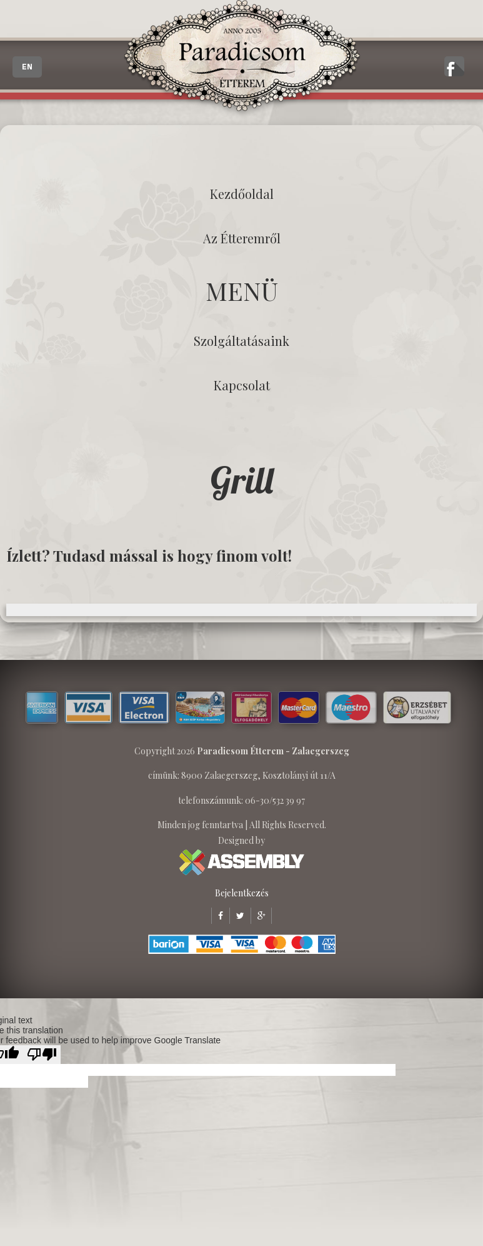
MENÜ (242, 290)
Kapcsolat (242, 385)
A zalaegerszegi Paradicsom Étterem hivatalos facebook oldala (454, 66)
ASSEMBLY (241, 862)
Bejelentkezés (242, 893)
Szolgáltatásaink (241, 340)
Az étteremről (242, 238)
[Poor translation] (42, 1054)
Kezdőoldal (242, 193)
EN (27, 67)
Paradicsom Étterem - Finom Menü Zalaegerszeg (242, 59)
